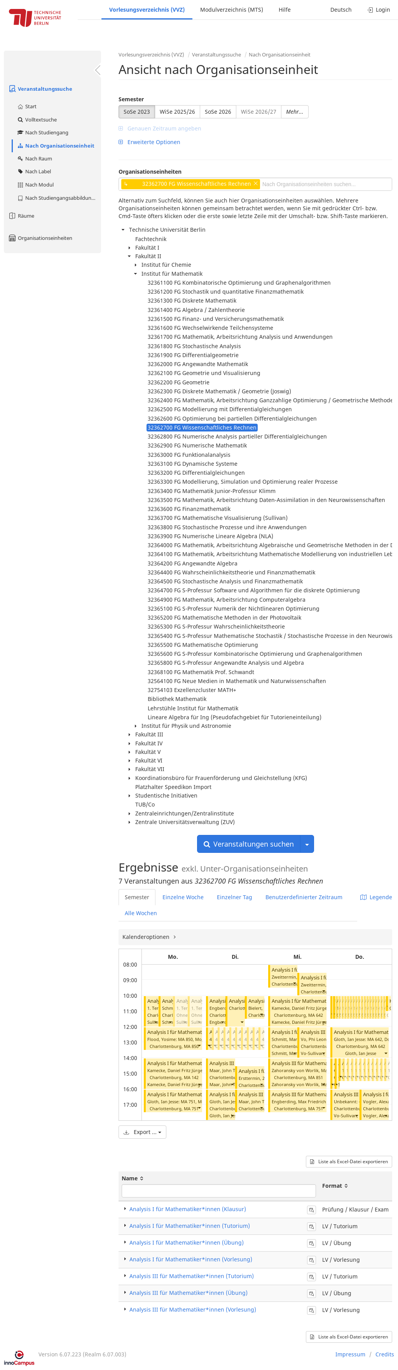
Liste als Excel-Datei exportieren (349, 1161)
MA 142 (191, 1077)
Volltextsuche (37, 119)
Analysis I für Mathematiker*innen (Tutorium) (200, 1032)
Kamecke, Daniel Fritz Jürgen (176, 1084)
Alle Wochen (141, 913)
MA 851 (315, 1077)
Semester (131, 99)
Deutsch (341, 9)
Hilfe (285, 9)
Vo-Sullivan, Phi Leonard (326, 1053)
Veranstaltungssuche (40, 88)
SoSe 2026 (218, 111)
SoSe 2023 (137, 111)
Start (27, 106)
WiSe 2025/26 (177, 111)
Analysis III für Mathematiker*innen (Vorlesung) (192, 1309)
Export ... (142, 1132)
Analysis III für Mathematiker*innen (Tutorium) (191, 1276)
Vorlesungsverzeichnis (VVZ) (147, 9)
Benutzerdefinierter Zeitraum (303, 897)
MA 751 (191, 1108)
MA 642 (315, 1015)
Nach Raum (34, 158)
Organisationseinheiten (40, 237)
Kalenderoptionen (146, 936)
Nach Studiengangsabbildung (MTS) (59, 197)
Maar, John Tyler (226, 1084)
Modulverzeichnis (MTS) (231, 9)
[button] (155, 1022)
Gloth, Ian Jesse (225, 1115)
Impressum (350, 1354)
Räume (21, 215)
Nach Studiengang (42, 132)
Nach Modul (35, 184)
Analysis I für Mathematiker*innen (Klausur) (187, 1209)
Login (378, 9)
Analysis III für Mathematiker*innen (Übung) (188, 1292)
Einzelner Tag (234, 897)
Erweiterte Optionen (149, 142)
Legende (376, 897)
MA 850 (191, 1046)
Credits (384, 1354)
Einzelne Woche (183, 897)
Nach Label (34, 171)
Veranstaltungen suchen (249, 844)
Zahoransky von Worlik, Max (301, 1084)
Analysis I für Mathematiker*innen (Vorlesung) (190, 1259)
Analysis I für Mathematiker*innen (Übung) (186, 1242)
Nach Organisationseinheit (55, 145)
